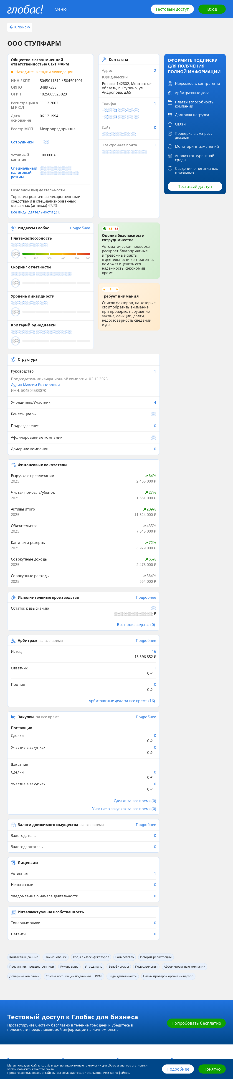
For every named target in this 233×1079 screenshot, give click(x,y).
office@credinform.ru (33, 1032)
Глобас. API (70, 988)
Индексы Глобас (33, 228)
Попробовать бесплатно (196, 945)
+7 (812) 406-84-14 (28, 1015)
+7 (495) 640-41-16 (28, 1023)
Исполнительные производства (48, 561)
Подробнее (178, 1069)
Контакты (178, 981)
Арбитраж (27, 600)
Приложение (71, 995)
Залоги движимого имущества (48, 747)
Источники (124, 995)
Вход (212, 9)
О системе (124, 981)
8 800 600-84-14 (31, 1005)
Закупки (26, 660)
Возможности (18, 981)
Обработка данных (184, 988)
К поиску (20, 27)
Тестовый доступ (172, 9)
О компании (125, 988)
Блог (10, 988)
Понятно (212, 1069)
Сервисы (68, 981)
